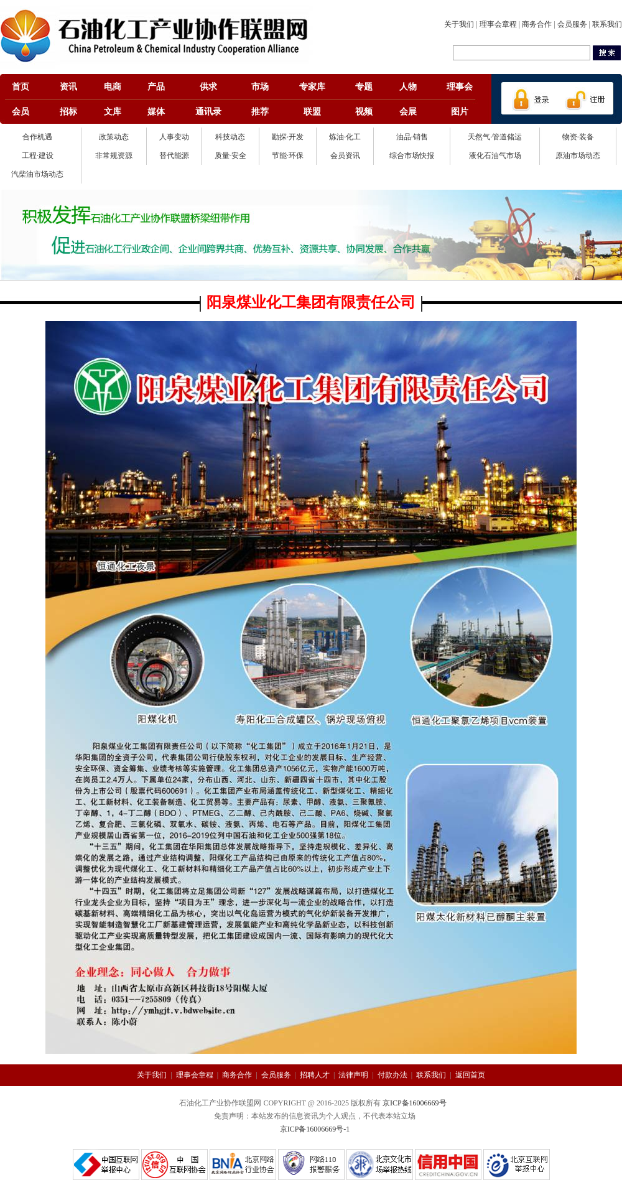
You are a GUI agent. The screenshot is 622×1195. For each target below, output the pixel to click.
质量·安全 (230, 155)
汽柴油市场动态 (37, 174)
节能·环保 (288, 155)
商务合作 (537, 24)
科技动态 (230, 137)
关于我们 (459, 24)
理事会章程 (498, 24)
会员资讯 (345, 155)
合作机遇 (37, 137)
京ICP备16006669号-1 (315, 1129)
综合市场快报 (411, 155)
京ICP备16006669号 (415, 1103)
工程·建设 (37, 155)
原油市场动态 (577, 155)
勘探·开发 (288, 137)
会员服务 (572, 24)
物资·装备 (578, 137)
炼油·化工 (345, 137)
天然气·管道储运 (495, 137)
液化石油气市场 (495, 155)
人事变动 (174, 137)
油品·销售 (412, 137)
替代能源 (174, 155)
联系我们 (607, 24)
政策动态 (114, 137)
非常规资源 (113, 155)
